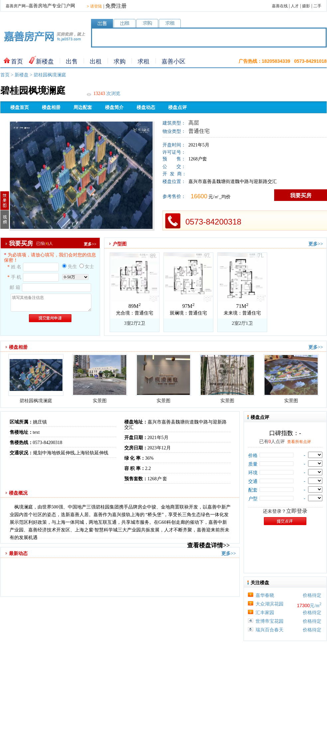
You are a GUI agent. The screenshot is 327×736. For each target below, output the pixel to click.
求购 (120, 61)
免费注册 (116, 6)
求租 (144, 61)
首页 (17, 61)
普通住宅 (199, 131)
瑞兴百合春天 (269, 629)
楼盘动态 (146, 107)
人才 (295, 6)
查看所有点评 (299, 441)
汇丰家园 (265, 612)
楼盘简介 (114, 107)
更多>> (90, 244)
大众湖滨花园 (269, 603)
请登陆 (94, 6)
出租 (96, 61)
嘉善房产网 (16, 6)
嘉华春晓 (265, 595)
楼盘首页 (19, 107)
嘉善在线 (280, 6)
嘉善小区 (173, 61)
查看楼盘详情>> (208, 545)
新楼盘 (45, 61)
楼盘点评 (177, 107)
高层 (193, 123)
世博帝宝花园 (269, 621)
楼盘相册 (51, 107)
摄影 (306, 6)
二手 (317, 6)
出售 (72, 61)
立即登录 (296, 511)
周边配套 (82, 107)
